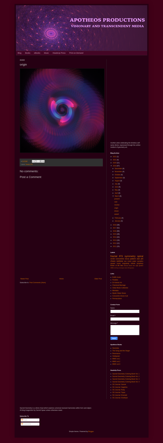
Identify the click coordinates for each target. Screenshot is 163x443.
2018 (115, 225)
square (112, 263)
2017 (115, 228)
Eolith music (116, 277)
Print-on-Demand (76, 53)
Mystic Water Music (119, 293)
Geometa (115, 348)
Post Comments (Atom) (37, 282)
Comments (26, 424)
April (116, 193)
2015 (115, 234)
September (119, 178)
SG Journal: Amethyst (120, 398)
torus (127, 259)
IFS (31, 164)
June (116, 187)
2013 (115, 240)
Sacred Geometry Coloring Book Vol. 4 (125, 382)
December (118, 168)
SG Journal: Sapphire (120, 387)
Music (46, 53)
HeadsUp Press (59, 53)
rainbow (119, 261)
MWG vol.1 (116, 359)
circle (112, 259)
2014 (115, 237)
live (134, 265)
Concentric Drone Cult (120, 296)
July (116, 184)
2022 (115, 157)
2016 (115, 231)
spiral (140, 256)
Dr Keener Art (117, 282)
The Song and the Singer (121, 351)
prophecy (140, 263)
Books (27, 53)
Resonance (116, 353)
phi (142, 259)
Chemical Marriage (119, 285)
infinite (133, 263)
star (138, 259)
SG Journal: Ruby (118, 390)
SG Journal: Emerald (119, 395)
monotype (121, 268)
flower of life (115, 265)
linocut (126, 265)
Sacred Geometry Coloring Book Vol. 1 (125, 374)
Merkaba (115, 290)
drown (116, 211)
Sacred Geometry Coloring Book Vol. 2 (125, 376)
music (119, 263)
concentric (120, 259)
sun (125, 261)
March (117, 196)
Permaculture (117, 298)
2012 (115, 243)
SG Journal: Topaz (118, 392)
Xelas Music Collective (120, 288)
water (134, 261)
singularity (125, 263)
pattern (133, 259)
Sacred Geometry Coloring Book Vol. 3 (125, 379)
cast (115, 202)
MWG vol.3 (116, 364)
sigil (137, 265)
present (117, 199)
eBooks (37, 53)
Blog (19, 53)
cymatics (140, 261)
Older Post (98, 279)
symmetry (130, 256)
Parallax (115, 280)
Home (61, 279)
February (118, 218)
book (130, 265)
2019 (115, 166)
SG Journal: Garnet (119, 384)
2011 (115, 246)
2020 (115, 163)
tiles (121, 265)
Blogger (91, 431)
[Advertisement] (61, 256)
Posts (24, 420)
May (116, 190)
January (118, 221)
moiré (129, 261)
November (118, 171)
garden (141, 265)
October (118, 175)
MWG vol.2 (116, 361)
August (117, 181)
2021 (115, 160)
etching (116, 268)
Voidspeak (116, 356)
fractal (28, 164)
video (112, 268)
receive (116, 205)
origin (116, 208)
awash (116, 214)
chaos (112, 261)
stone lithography (129, 268)
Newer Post (24, 279)
